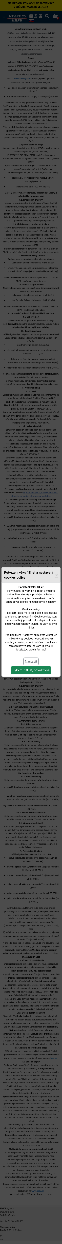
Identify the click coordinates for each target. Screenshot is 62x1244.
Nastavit (31, 661)
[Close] (56, 575)
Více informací (37, 649)
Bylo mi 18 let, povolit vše (30, 670)
